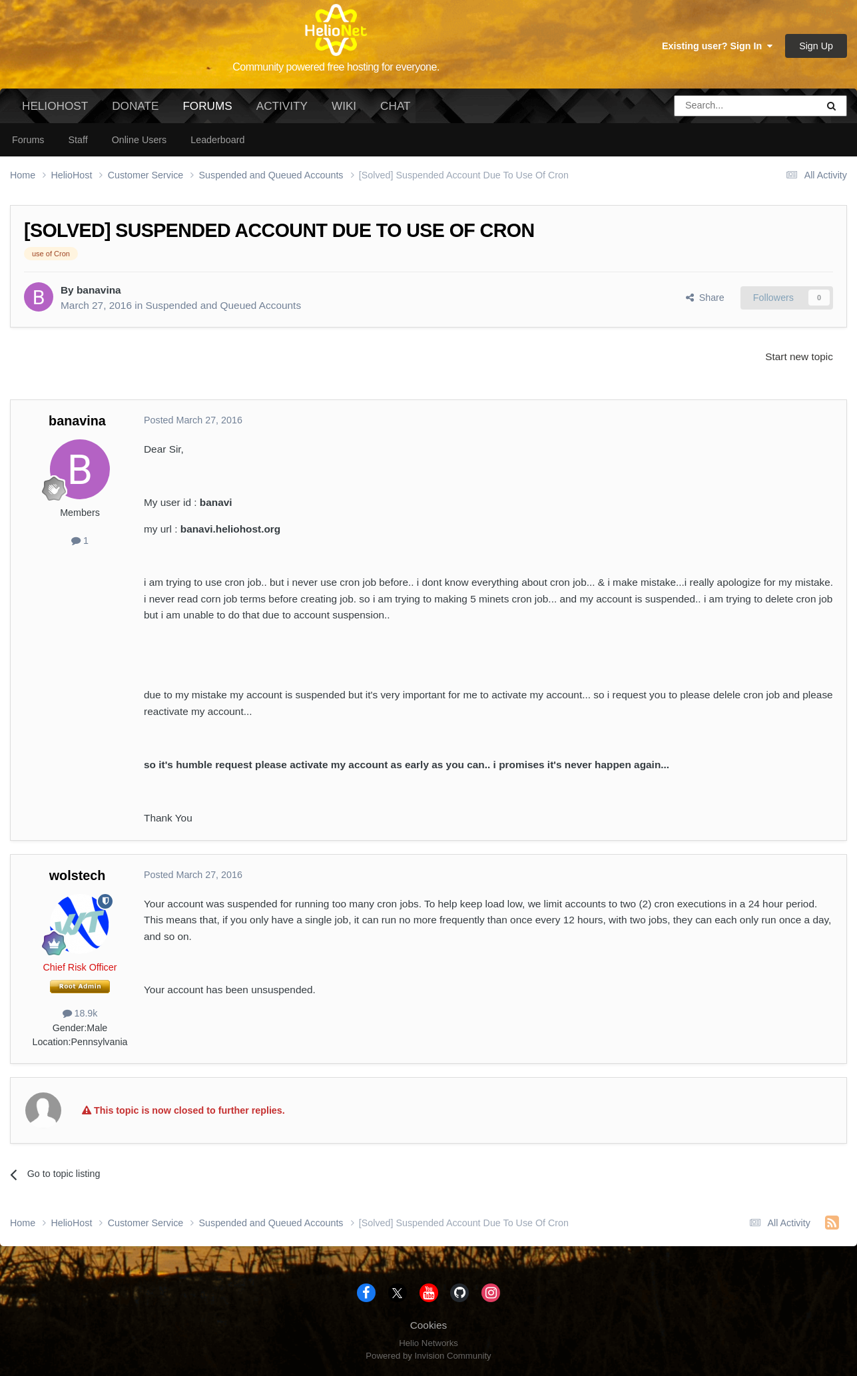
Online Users (139, 139)
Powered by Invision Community (428, 1356)
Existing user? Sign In (717, 46)
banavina (99, 290)
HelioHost (55, 106)
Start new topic (799, 356)
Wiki (344, 106)
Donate (135, 106)
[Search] (712, 106)
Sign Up (816, 46)
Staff (77, 139)
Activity (282, 106)
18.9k (80, 1013)
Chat (395, 106)
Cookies (428, 1325)
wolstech (77, 875)
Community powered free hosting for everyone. (335, 67)
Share (705, 297)
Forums (207, 111)
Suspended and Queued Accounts (223, 305)
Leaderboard (217, 139)
